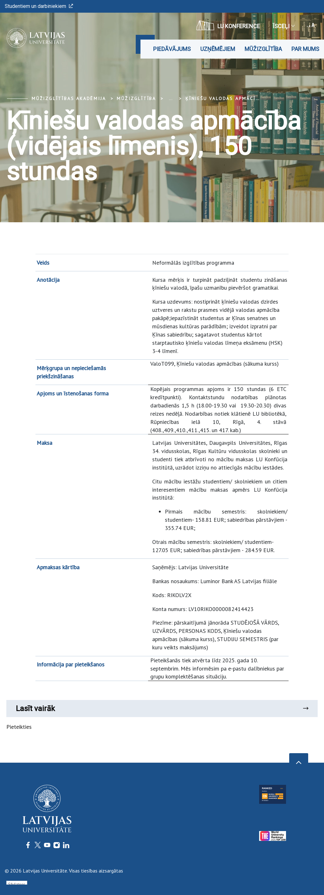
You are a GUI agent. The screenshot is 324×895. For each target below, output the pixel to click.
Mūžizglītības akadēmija (69, 98)
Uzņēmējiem (217, 49)
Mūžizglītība (263, 49)
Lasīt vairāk (162, 708)
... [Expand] (170, 98)
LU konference (228, 25)
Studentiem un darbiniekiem (39, 6)
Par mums (305, 49)
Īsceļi (283, 26)
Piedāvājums (172, 49)
